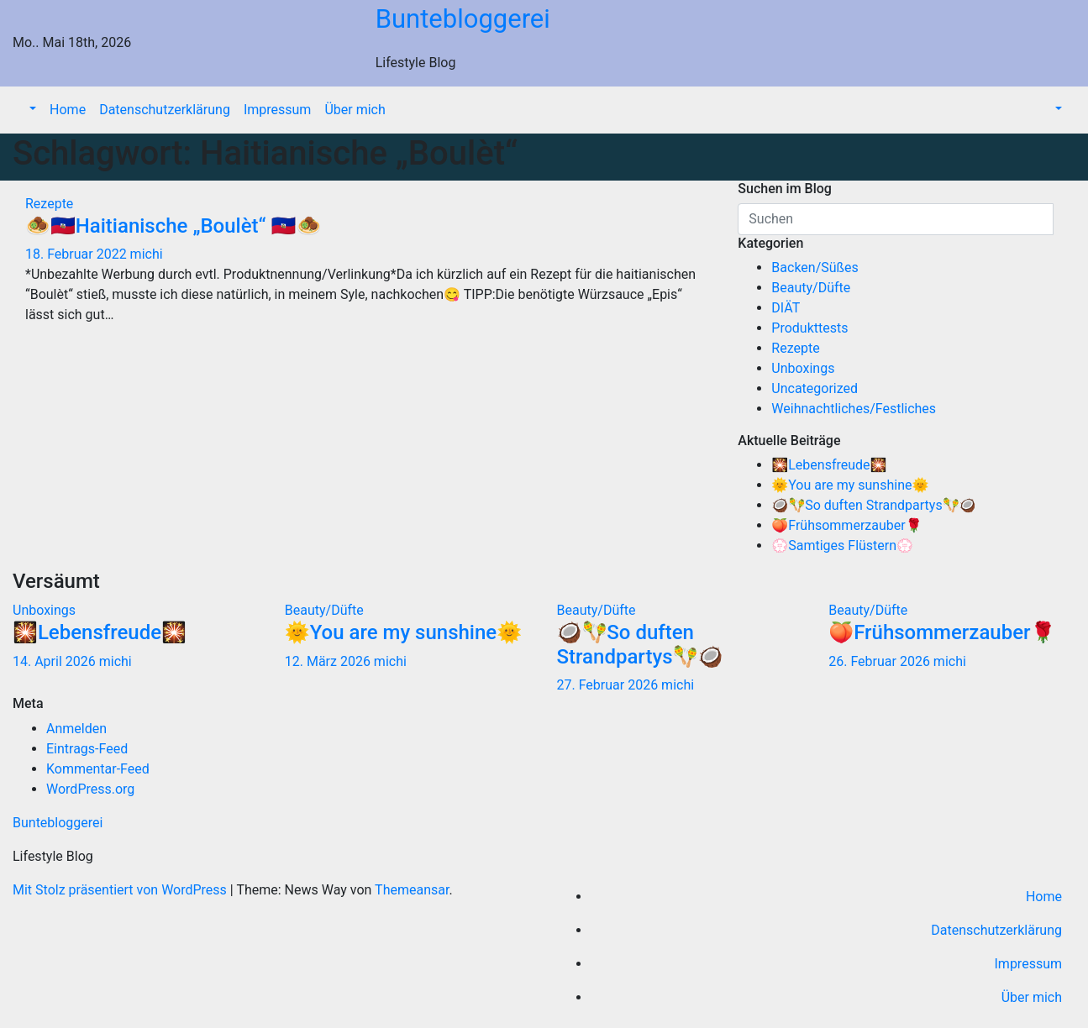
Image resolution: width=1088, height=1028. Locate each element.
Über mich (354, 110)
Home (68, 110)
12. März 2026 (329, 661)
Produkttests (809, 328)
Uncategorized (814, 388)
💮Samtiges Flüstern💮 (842, 545)
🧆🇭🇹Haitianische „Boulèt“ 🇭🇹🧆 (173, 226)
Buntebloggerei (463, 18)
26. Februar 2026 (880, 661)
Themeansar (412, 890)
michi (146, 254)
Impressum (278, 110)
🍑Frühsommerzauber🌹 (846, 525)
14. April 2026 (56, 661)
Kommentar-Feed (98, 769)
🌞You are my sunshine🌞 (849, 485)
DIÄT (785, 308)
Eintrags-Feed (87, 749)
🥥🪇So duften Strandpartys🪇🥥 (873, 505)
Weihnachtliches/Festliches (853, 409)
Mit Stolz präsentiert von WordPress (121, 890)
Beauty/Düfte (810, 288)
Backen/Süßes (815, 267)
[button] (31, 110)
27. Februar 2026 (609, 685)
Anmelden (76, 729)
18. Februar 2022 (77, 254)
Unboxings (802, 368)
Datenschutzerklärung (164, 110)
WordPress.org (90, 789)
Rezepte (49, 204)
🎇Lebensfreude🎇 (828, 465)
